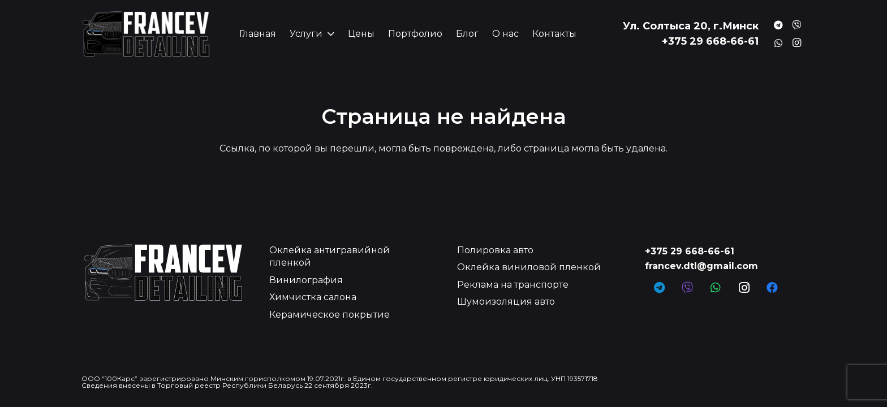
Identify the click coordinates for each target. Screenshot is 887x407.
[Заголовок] (778, 25)
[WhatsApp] (715, 288)
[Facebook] (772, 288)
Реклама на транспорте (513, 284)
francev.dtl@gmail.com (701, 266)
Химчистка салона (312, 297)
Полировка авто (495, 250)
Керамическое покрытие (329, 314)
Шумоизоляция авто (506, 301)
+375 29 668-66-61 (689, 251)
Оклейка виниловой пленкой (529, 267)
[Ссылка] (145, 34)
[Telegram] (659, 288)
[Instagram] (796, 43)
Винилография (306, 280)
